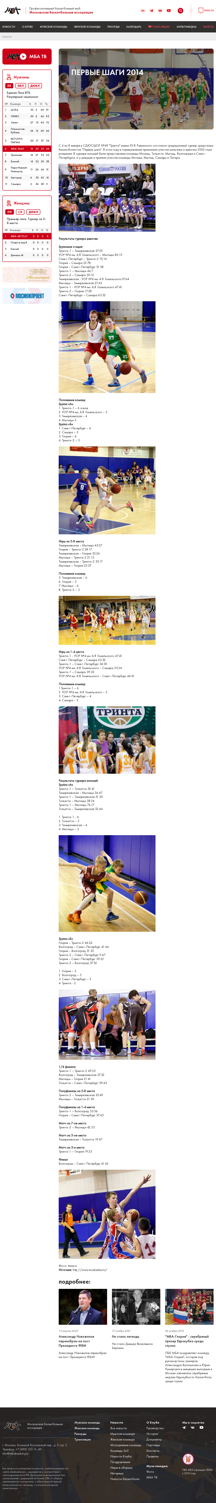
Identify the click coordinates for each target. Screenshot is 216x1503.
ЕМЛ (21, 86)
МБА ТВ (151, 1477)
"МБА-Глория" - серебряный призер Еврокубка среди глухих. (187, 1341)
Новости (8, 26)
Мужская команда (122, 1434)
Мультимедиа (186, 26)
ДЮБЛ (35, 86)
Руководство (155, 1428)
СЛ (20, 212)
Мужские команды (53, 26)
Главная (6, 36)
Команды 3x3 (119, 1451)
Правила (152, 1456)
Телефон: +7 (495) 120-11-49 (22, 1449)
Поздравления (120, 1462)
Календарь (133, 26)
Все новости (118, 1428)
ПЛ (9, 212)
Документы (154, 1439)
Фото (150, 1472)
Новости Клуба (120, 1456)
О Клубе (27, 26)
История (152, 1434)
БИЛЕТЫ (208, 26)
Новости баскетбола (124, 1479)
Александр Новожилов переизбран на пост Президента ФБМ (76, 1341)
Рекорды (113, 26)
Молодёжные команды (125, 1445)
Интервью (117, 1473)
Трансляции (82, 1439)
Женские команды (87, 26)
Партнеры (153, 1445)
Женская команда (122, 1439)
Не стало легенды (125, 1336)
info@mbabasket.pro (15, 1454)
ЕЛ (9, 86)
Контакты (152, 1451)
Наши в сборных (121, 1467)
